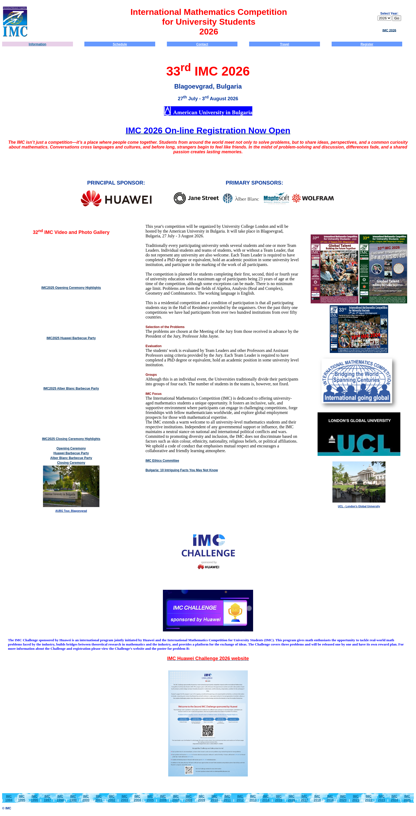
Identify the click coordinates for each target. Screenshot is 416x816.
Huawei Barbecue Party (71, 453)
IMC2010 (214, 798)
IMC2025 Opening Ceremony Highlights (71, 288)
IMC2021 (355, 798)
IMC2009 (201, 798)
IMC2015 (278, 798)
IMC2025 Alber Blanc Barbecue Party (71, 388)
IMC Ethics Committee (162, 460)
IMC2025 (407, 798)
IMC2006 (163, 798)
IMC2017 (304, 798)
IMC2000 (85, 798)
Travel (284, 44)
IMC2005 (150, 798)
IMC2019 (330, 798)
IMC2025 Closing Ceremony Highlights (71, 439)
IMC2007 (176, 798)
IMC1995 (21, 798)
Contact (202, 44)
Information (37, 44)
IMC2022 (368, 798)
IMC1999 (73, 798)
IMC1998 (60, 798)
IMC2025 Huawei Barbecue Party (71, 338)
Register (367, 44)
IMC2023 (381, 798)
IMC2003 (124, 798)
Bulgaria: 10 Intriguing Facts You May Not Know (181, 470)
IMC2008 (188, 798)
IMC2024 (394, 798)
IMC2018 (317, 798)
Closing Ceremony (71, 463)
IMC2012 (240, 798)
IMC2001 (98, 798)
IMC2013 (253, 798)
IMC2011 (227, 798)
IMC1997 (47, 798)
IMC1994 (8, 798)
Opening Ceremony (71, 448)
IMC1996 (34, 798)
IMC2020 (342, 798)
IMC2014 (266, 798)
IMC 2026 (389, 30)
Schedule (120, 44)
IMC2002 (111, 798)
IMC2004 (137, 798)
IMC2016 (291, 798)
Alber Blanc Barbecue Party (71, 458)
